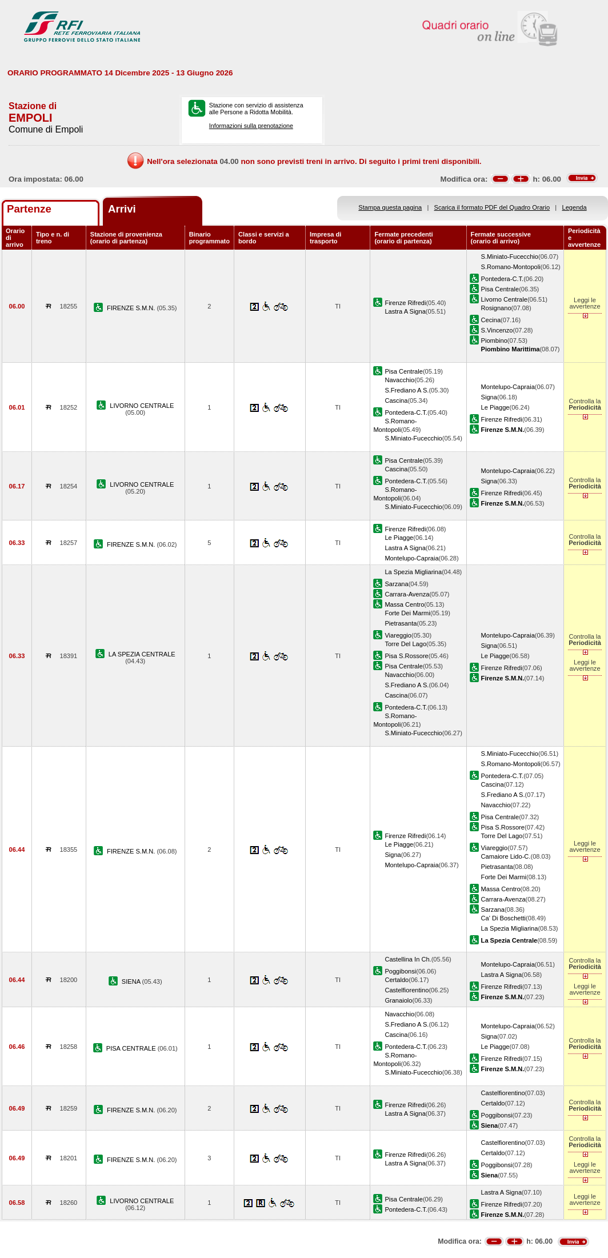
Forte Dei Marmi (407, 613)
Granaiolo (398, 1000)
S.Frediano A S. (407, 390)
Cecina (491, 319)
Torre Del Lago (405, 643)
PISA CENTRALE (132, 1048)
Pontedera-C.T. (502, 278)
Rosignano (496, 308)
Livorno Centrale (504, 299)
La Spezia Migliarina (413, 571)
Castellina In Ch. (408, 959)
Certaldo (397, 979)
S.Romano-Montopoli (511, 266)
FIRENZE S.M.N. (132, 308)
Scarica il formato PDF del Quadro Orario (492, 207)
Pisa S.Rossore (406, 655)
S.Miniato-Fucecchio (509, 256)
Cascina (396, 400)
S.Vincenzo (497, 330)
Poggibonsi (400, 971)
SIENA (132, 981)
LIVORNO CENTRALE (142, 405)
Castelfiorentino (407, 990)
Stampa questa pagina (390, 207)
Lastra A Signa (405, 311)
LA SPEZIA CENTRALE (142, 654)
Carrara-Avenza (407, 594)
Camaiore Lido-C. (506, 856)
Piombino (494, 340)
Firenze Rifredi (405, 302)
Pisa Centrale (500, 289)
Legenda (574, 207)
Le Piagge (495, 407)
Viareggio (398, 635)
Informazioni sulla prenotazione (251, 125)
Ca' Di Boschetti (503, 918)
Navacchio (399, 379)
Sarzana (396, 583)
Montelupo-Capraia (508, 386)
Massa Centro (404, 604)
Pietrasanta (401, 623)
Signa (489, 397)
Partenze (29, 209)
